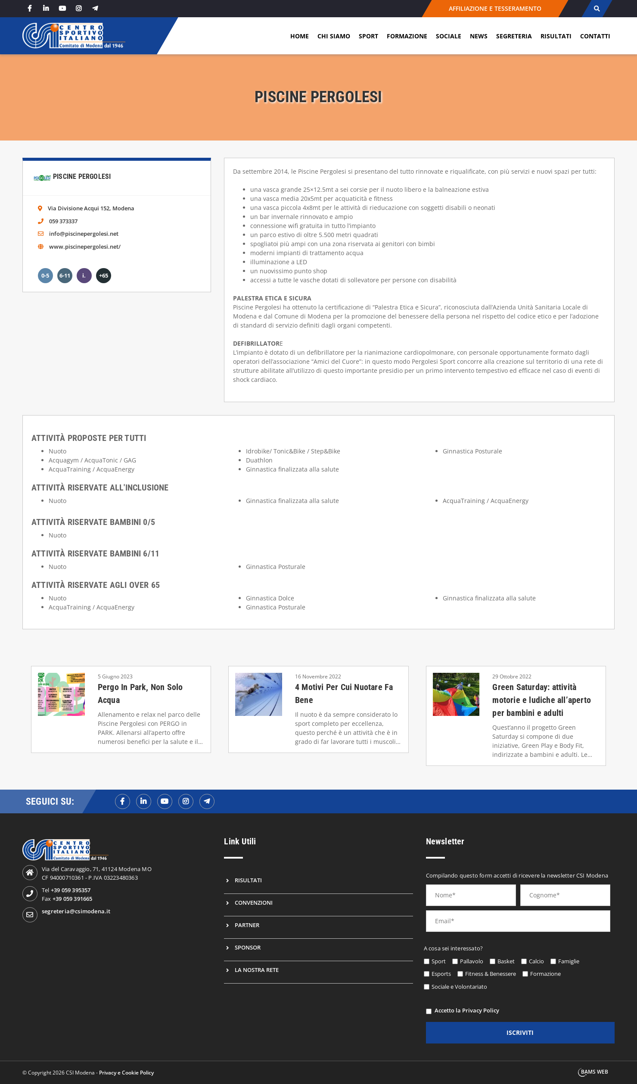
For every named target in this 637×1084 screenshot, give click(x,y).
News (479, 36)
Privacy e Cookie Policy (126, 1072)
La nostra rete (257, 970)
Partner (247, 925)
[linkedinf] (143, 801)
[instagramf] (185, 801)
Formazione (407, 36)
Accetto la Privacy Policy (467, 1010)
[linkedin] (46, 8)
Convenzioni (254, 902)
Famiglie (568, 961)
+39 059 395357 (71, 890)
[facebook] (29, 8)
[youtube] (62, 8)
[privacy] (429, 1011)
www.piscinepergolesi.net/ (85, 246)
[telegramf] (206, 801)
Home (299, 36)
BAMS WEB (594, 1071)
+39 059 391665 (73, 899)
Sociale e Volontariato (459, 986)
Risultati (556, 36)
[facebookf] (122, 801)
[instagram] (78, 8)
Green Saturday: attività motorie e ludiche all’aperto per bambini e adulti (541, 700)
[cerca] (596, 8)
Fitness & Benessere (490, 974)
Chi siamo (333, 36)
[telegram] (95, 8)
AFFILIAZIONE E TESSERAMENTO (495, 8)
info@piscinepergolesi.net (83, 233)
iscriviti (520, 1032)
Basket (506, 961)
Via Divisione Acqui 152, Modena (91, 208)
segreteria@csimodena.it (76, 911)
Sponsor (248, 947)
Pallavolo (471, 961)
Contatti (595, 36)
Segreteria (514, 36)
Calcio (536, 961)
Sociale (448, 36)
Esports (441, 974)
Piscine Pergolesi (82, 176)
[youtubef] (164, 801)
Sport (368, 36)
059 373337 (63, 221)
